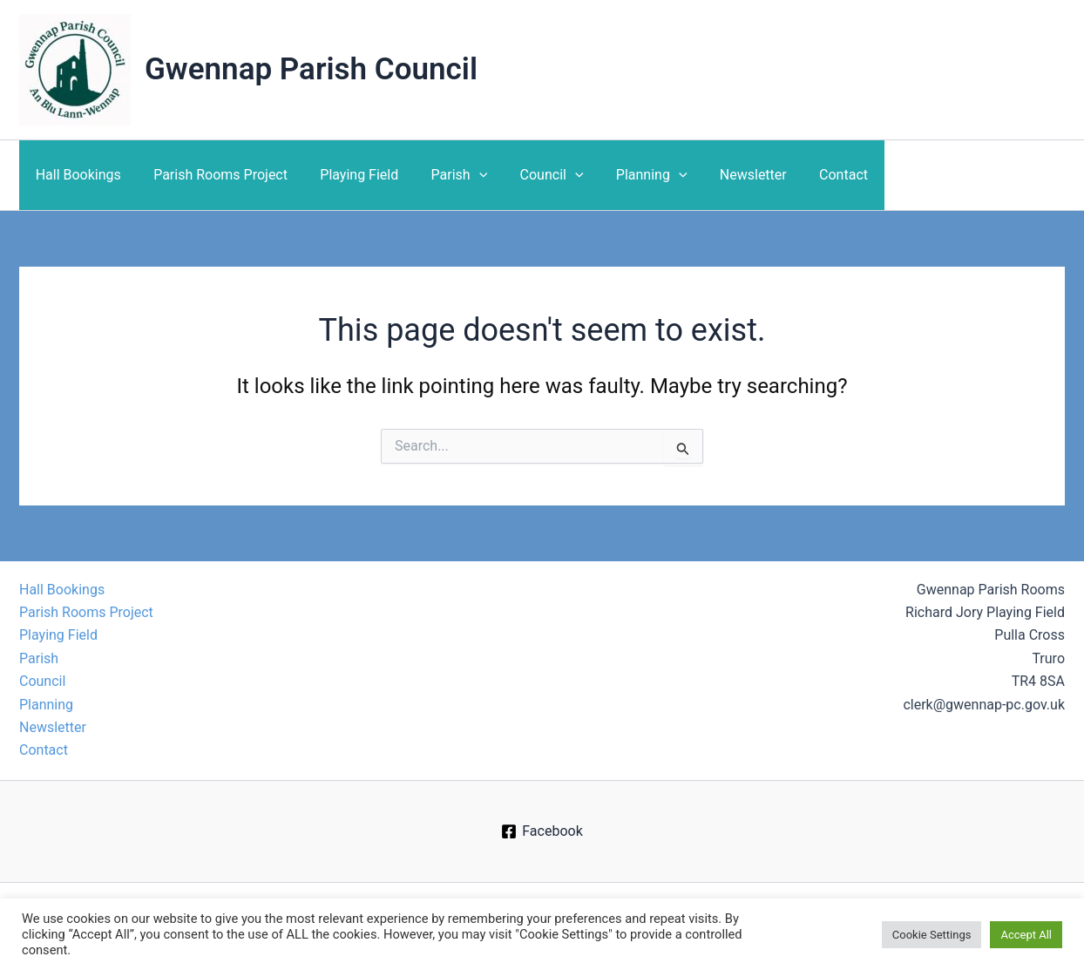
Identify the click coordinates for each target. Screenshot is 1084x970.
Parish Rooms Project (213, 174)
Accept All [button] (1026, 934)
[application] (462, 175)
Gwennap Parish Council (311, 69)
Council (531, 175)
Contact (808, 174)
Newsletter (722, 174)
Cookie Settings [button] (932, 934)
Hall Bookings (76, 174)
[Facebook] (542, 831)
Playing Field (347, 174)
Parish (443, 175)
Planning (626, 175)
